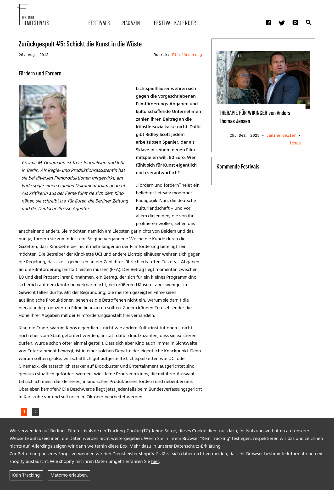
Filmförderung (187, 55)
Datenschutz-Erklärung (197, 446)
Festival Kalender (175, 22)
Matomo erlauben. (69, 475)
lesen (295, 143)
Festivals (99, 22)
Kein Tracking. (26, 475)
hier (155, 462)
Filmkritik (230, 56)
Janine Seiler (281, 136)
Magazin (131, 22)
